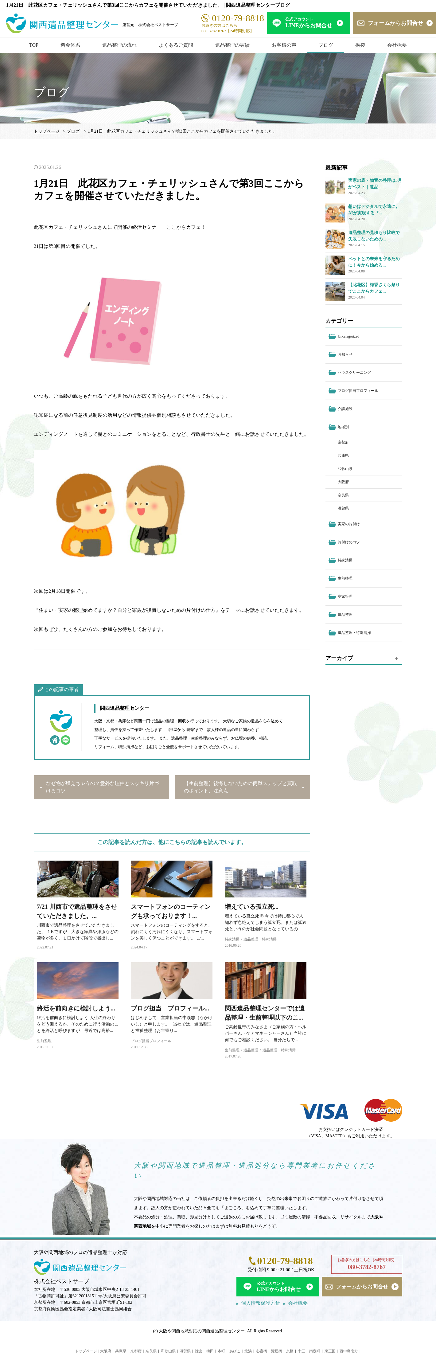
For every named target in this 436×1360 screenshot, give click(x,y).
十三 (301, 1351)
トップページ (47, 131)
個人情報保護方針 (260, 1303)
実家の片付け (349, 524)
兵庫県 (343, 455)
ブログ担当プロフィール (151, 1041)
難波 (198, 1351)
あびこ (234, 1351)
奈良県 (343, 495)
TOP (33, 45)
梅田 (210, 1351)
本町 (221, 1351)
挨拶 (360, 45)
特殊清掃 (232, 939)
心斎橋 (261, 1351)
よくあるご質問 (176, 45)
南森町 (314, 1351)
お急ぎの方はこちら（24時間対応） (366, 1264)
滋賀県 (343, 508)
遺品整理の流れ (119, 45)
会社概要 (397, 45)
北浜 (248, 1351)
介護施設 (345, 409)
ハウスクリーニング (354, 372)
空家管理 (345, 596)
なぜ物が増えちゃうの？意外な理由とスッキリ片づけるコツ (102, 787)
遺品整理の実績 (232, 45)
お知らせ (345, 354)
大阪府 (343, 482)
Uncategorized (348, 336)
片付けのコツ (349, 542)
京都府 (343, 442)
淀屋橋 (276, 1351)
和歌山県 (345, 469)
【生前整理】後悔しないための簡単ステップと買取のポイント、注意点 (240, 787)
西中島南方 (349, 1351)
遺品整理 (250, 1050)
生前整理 (44, 1041)
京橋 (290, 1351)
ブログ (325, 45)
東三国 (330, 1351)
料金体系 (70, 45)
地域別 (343, 427)
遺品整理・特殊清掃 (260, 939)
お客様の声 (284, 45)
